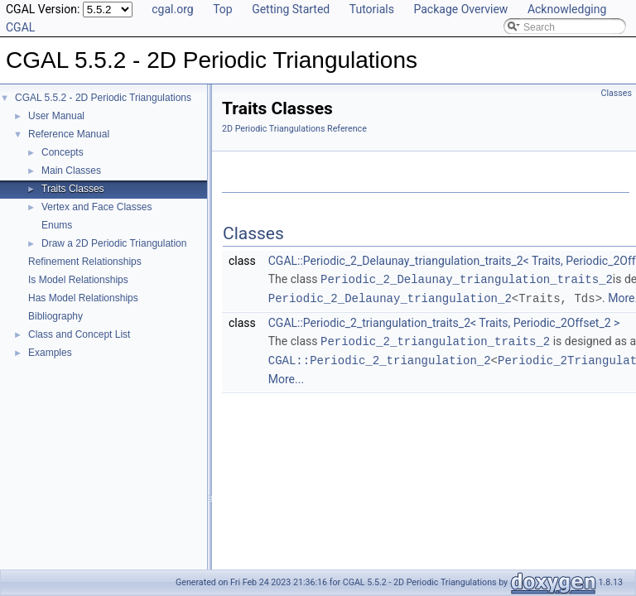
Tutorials (371, 9)
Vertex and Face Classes (96, 207)
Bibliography (55, 316)
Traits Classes (72, 189)
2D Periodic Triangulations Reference (294, 128)
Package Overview (460, 9)
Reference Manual (68, 134)
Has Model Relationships (83, 298)
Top (223, 9)
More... (286, 375)
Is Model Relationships (78, 280)
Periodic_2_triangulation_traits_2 (435, 339)
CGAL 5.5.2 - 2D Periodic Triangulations (103, 97)
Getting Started (291, 9)
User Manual (56, 116)
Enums (56, 225)
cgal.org (172, 9)
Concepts (62, 152)
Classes (616, 93)
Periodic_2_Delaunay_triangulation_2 (390, 297)
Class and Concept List (79, 334)
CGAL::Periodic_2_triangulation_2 (379, 357)
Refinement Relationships (85, 261)
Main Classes (71, 170)
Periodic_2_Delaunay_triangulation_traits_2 (466, 278)
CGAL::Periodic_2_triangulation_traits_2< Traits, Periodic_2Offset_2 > (444, 321)
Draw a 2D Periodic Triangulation (113, 243)
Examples (50, 352)
